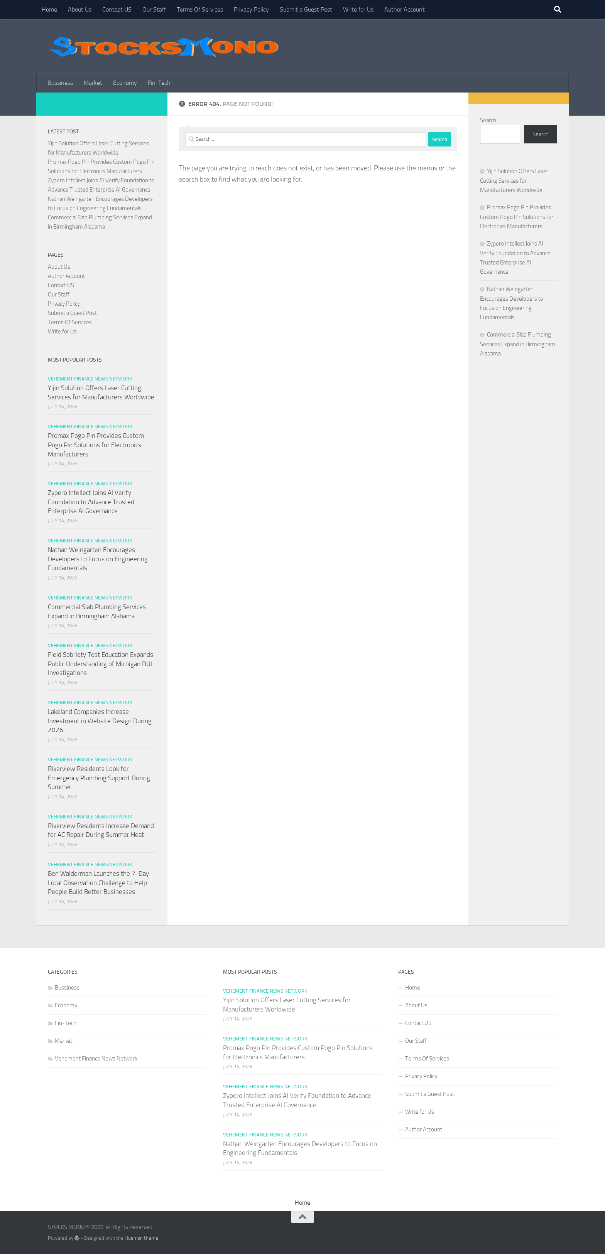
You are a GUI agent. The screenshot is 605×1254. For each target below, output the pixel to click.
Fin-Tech (159, 82)
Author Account (404, 9)
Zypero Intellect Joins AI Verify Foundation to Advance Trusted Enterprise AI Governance (91, 502)
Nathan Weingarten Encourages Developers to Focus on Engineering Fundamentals (98, 559)
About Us (79, 9)
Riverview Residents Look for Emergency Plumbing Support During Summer (99, 778)
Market (93, 82)
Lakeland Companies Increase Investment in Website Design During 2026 (100, 721)
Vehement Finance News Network (90, 379)
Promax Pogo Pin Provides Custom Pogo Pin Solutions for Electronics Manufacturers (96, 445)
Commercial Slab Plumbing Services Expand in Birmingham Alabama (517, 344)
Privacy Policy (251, 9)
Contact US (117, 9)
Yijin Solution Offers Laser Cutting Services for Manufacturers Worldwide (514, 181)
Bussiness (60, 82)
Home (49, 9)
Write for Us (358, 9)
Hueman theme (141, 1238)
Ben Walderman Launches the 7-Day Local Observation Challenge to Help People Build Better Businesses (98, 882)
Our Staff (154, 9)
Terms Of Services (200, 9)
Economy (125, 82)
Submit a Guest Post (306, 9)
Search (488, 120)
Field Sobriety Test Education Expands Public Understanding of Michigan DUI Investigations (100, 664)
